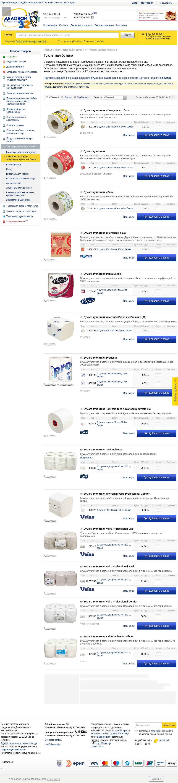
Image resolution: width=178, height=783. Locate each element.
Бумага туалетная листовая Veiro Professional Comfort (116, 493)
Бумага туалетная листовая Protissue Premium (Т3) (114, 317)
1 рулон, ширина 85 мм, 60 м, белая (115, 127)
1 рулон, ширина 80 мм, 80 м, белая (115, 208)
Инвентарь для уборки (17, 174)
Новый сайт (162, 747)
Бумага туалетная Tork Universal (103, 449)
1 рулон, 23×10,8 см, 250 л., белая (114, 249)
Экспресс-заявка (104, 25)
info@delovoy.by (53, 751)
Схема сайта (97, 753)
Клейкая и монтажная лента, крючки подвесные (20, 194)
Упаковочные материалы (18, 200)
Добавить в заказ (156, 135)
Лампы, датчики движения (19, 188)
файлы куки (53, 779)
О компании (50, 25)
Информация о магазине (13, 756)
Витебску (95, 740)
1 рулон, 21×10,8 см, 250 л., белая (114, 510)
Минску (118, 737)
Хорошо (156, 778)
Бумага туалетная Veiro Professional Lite (108, 528)
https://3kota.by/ (103, 750)
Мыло (9, 169)
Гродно (113, 740)
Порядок (98, 97)
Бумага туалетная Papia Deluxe (102, 273)
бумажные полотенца (93, 83)
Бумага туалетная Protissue (100, 357)
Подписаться (169, 732)
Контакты (121, 25)
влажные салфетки (136, 83)
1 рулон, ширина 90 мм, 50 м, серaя (115, 167)
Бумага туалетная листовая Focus (104, 232)
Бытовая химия (13, 164)
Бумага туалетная (94, 151)
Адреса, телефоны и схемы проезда (19, 750)
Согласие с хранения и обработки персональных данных (156, 739)
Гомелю (104, 740)
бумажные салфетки (115, 83)
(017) (51, 14)
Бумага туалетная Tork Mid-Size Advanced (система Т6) (117, 409)
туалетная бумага (73, 83)
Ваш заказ (128, 135)
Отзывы (63, 25)
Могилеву (122, 740)
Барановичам (103, 744)
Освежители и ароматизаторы (21, 178)
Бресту (126, 737)
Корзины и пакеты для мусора (21, 152)
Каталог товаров (20, 51)
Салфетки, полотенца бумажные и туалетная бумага (21, 158)
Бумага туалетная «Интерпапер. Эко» (106, 110)
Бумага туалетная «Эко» (98, 192)
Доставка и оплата (81, 25)
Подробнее (86, 457)
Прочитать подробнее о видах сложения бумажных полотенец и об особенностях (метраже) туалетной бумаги (107, 77)
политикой (156, 738)
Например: (10, 41)
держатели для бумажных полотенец (71, 87)
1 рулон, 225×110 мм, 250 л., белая (114, 330)
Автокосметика (13, 183)
